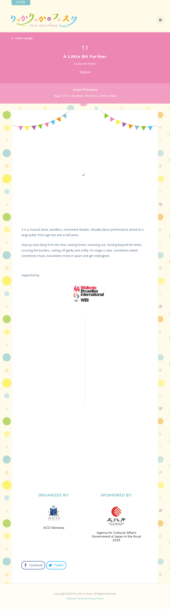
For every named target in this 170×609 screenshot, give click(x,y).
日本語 (20, 2)
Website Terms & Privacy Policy (85, 598)
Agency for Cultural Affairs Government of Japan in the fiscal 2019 (116, 536)
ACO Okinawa (53, 528)
